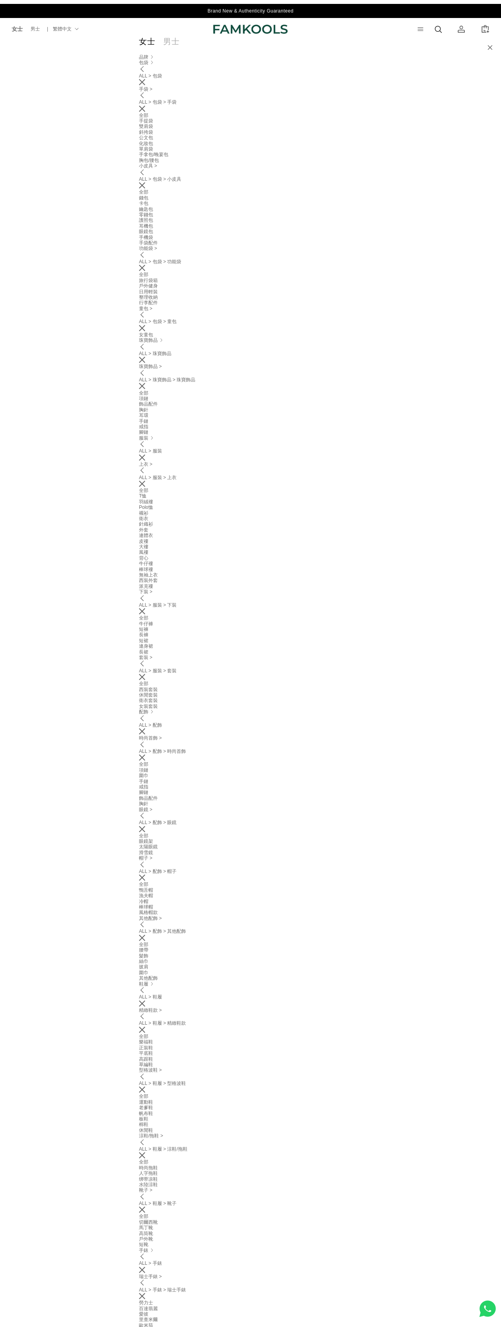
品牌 (173, 45)
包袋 (194, 45)
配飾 (267, 45)
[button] (488, 83)
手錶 (308, 45)
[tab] (250, 505)
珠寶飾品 (220, 45)
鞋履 (288, 45)
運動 (329, 45)
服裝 (246, 45)
